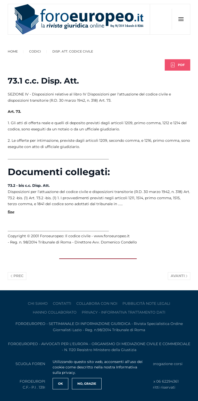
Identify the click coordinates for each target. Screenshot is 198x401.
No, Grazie (86, 383)
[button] (181, 19)
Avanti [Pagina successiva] (179, 275)
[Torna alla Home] (79, 19)
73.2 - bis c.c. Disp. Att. (29, 185)
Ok (60, 383)
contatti (62, 303)
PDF (177, 65)
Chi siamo (38, 303)
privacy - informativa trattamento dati (123, 312)
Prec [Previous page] (17, 275)
